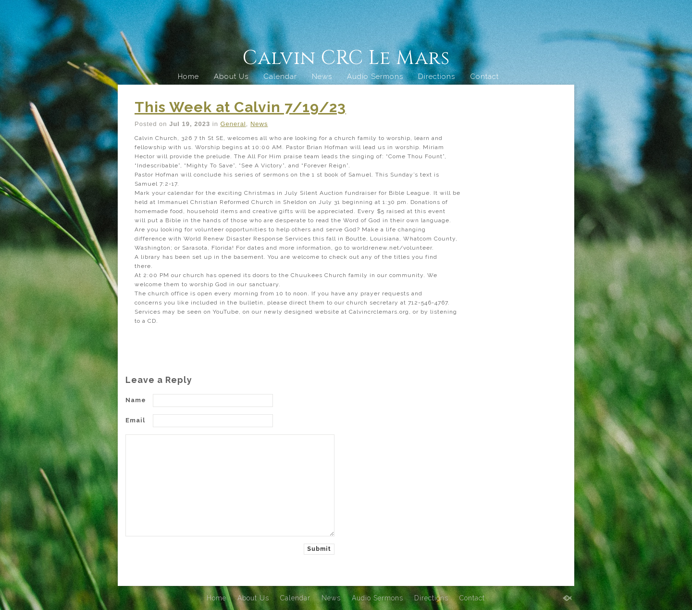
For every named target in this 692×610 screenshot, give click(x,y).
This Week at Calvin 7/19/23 (240, 107)
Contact (484, 76)
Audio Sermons (375, 76)
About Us (231, 76)
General (233, 123)
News (322, 76)
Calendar (280, 76)
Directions (436, 76)
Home (188, 76)
